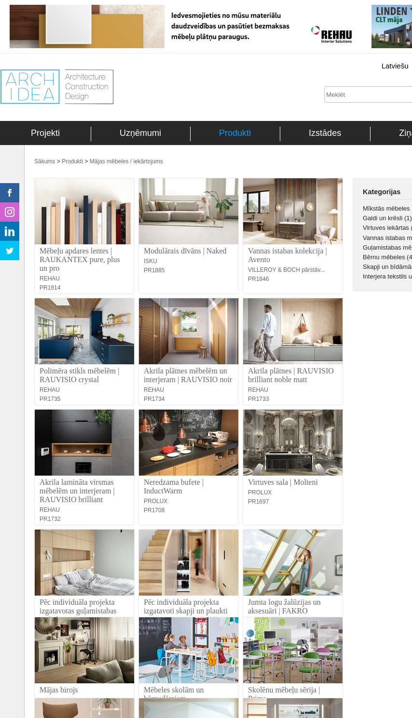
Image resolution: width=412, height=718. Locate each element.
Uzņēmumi (140, 133)
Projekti (45, 133)
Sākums (44, 161)
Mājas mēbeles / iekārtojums (126, 161)
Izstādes (325, 133)
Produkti (235, 133)
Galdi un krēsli (387, 218)
